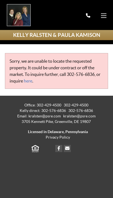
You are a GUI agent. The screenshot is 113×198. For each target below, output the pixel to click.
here (28, 80)
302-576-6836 (81, 74)
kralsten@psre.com (79, 116)
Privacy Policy (58, 137)
